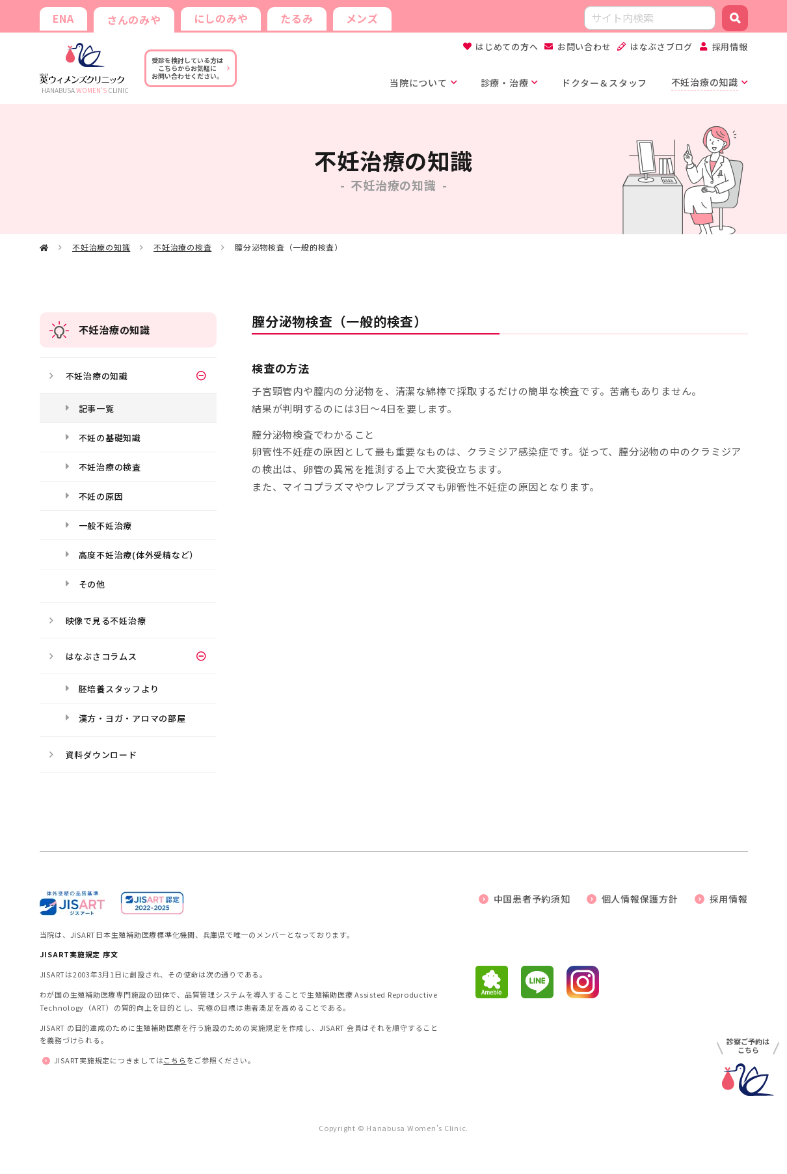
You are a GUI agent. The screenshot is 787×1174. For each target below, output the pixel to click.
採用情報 (730, 46)
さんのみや (134, 19)
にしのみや (221, 18)
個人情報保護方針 (640, 898)
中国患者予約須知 (532, 898)
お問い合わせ (584, 46)
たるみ (296, 18)
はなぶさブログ (661, 46)
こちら (174, 1060)
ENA (63, 18)
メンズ (362, 18)
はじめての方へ (506, 46)
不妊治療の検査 (182, 247)
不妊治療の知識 (101, 247)
